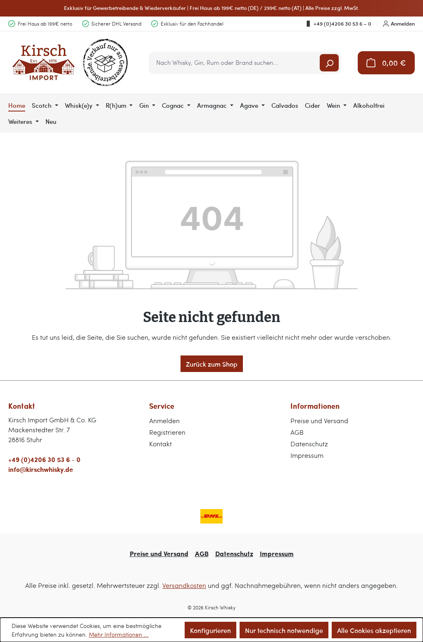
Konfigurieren (210, 630)
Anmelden (399, 23)
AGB (297, 432)
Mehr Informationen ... (119, 634)
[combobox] (235, 62)
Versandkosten (184, 585)
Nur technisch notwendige (284, 630)
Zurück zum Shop (212, 363)
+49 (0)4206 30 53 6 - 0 (44, 459)
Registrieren (167, 432)
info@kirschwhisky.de (40, 469)
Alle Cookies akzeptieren (374, 630)
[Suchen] (329, 62)
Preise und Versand (319, 420)
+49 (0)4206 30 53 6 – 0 (338, 23)
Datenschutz (309, 443)
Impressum (306, 455)
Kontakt (160, 443)
